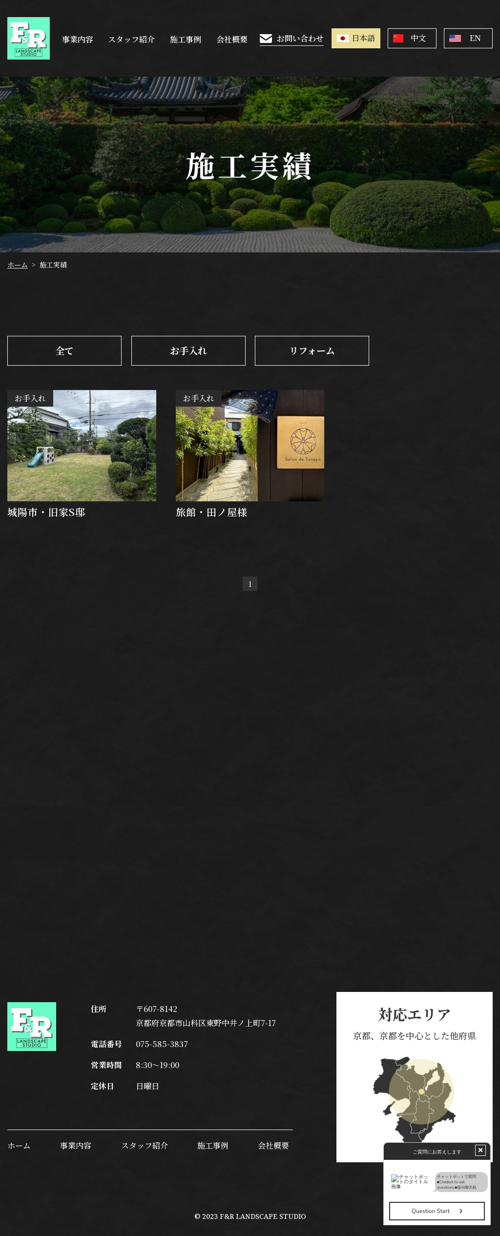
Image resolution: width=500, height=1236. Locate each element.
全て (64, 350)
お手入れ (188, 350)
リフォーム (312, 350)
